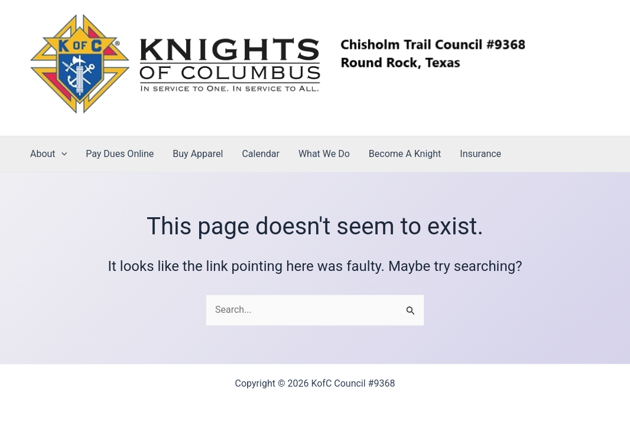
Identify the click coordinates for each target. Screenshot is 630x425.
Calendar (260, 153)
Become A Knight (405, 153)
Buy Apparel (198, 153)
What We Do (324, 153)
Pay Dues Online (120, 153)
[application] (61, 154)
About (48, 154)
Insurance (480, 153)
